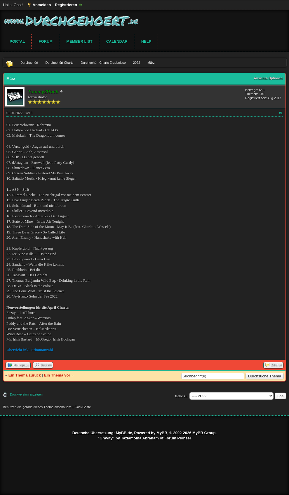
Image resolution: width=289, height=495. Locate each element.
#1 (281, 113)
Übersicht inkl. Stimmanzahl (29, 350)
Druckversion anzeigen (26, 394)
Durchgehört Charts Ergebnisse (103, 62)
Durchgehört (29, 62)
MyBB (161, 433)
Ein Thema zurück (24, 375)
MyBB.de (124, 433)
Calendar (117, 41)
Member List (79, 41)
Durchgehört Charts (60, 62)
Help (146, 41)
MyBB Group (203, 433)
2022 (136, 62)
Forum (46, 41)
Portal (17, 41)
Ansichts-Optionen (268, 78)
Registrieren (66, 5)
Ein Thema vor (57, 375)
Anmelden (42, 5)
